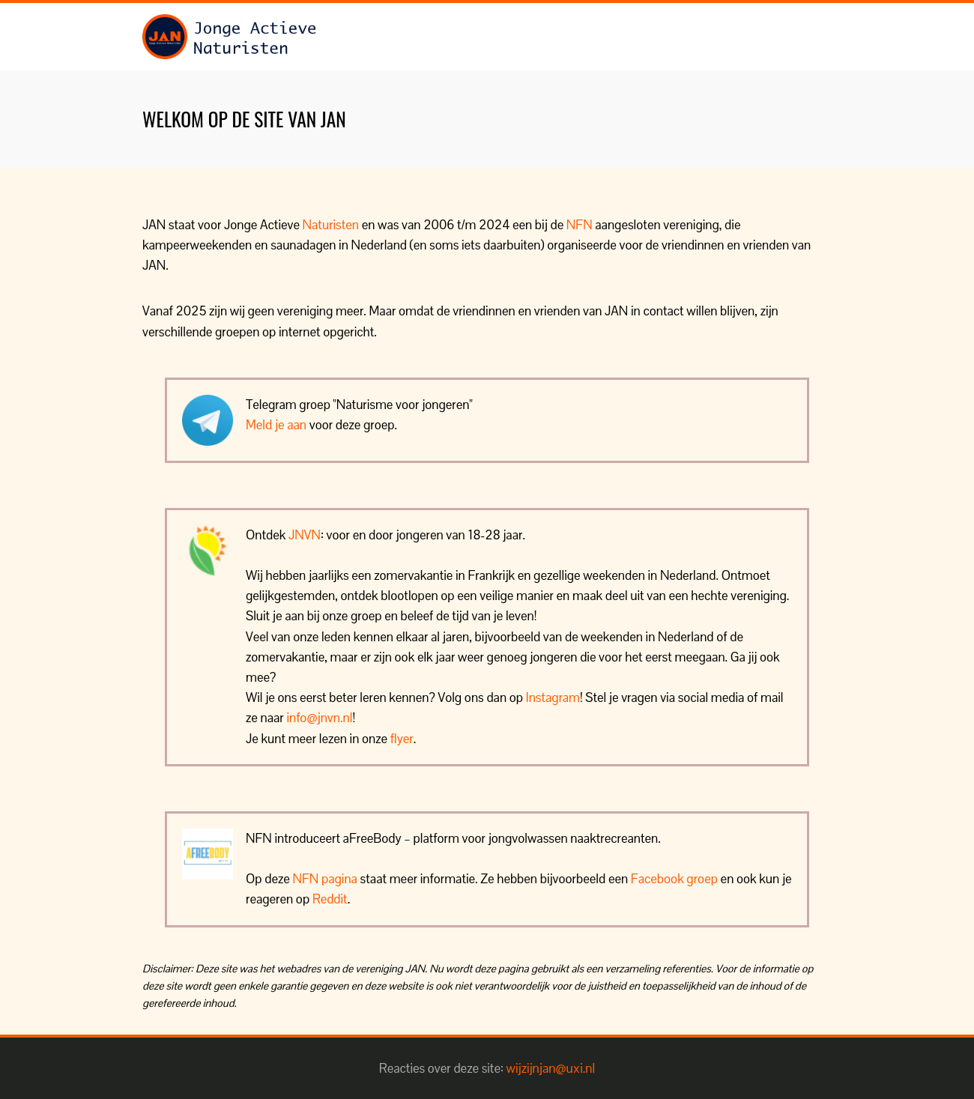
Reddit (330, 899)
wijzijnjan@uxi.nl (551, 1068)
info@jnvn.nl (319, 717)
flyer (402, 738)
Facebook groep (674, 879)
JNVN (304, 535)
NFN (579, 225)
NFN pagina (325, 879)
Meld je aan (276, 425)
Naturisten (331, 225)
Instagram (553, 697)
